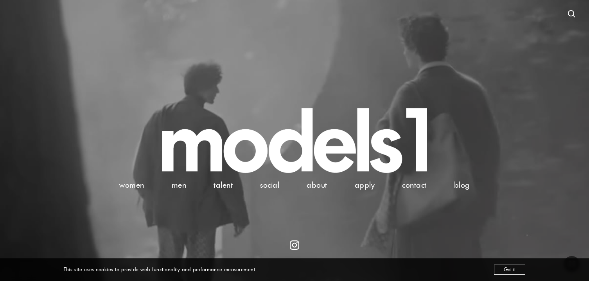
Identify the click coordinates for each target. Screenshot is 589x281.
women (131, 185)
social (269, 185)
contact (414, 185)
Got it (509, 269)
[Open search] (571, 14)
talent (223, 185)
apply (365, 185)
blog (462, 185)
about (317, 185)
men (179, 185)
